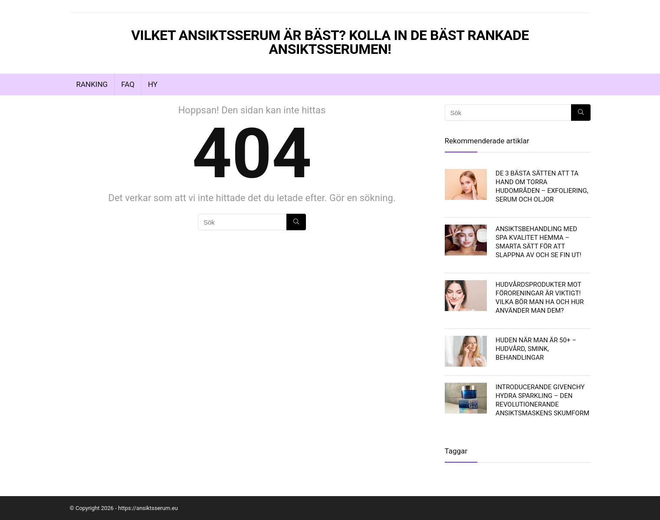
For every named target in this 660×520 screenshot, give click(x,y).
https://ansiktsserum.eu (148, 508)
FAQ (128, 84)
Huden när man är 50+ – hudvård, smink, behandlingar (536, 348)
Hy (153, 84)
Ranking (92, 84)
